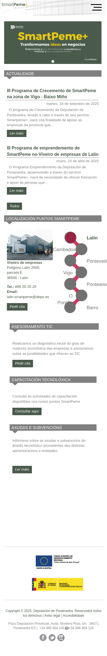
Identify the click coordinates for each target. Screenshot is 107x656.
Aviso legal (52, 616)
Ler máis (17, 133)
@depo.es (40, 297)
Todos (14, 206)
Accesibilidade (73, 616)
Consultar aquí (27, 411)
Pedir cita (17, 306)
